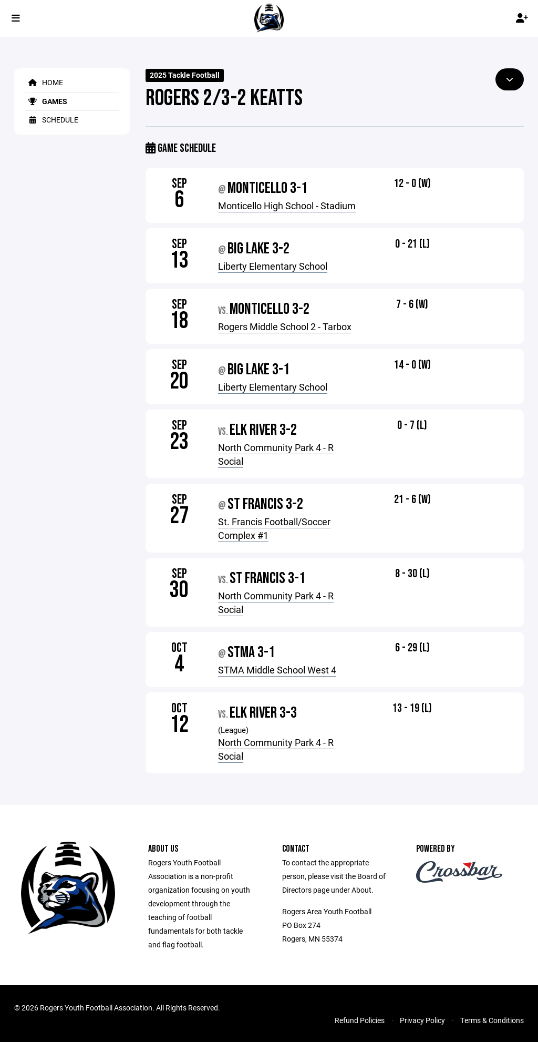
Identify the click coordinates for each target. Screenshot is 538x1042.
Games (46, 101)
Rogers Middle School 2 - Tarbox (284, 326)
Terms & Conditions (492, 1020)
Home (44, 82)
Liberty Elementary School (272, 266)
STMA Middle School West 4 (277, 669)
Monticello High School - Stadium (287, 205)
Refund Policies (360, 1020)
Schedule (51, 120)
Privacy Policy (422, 1020)
